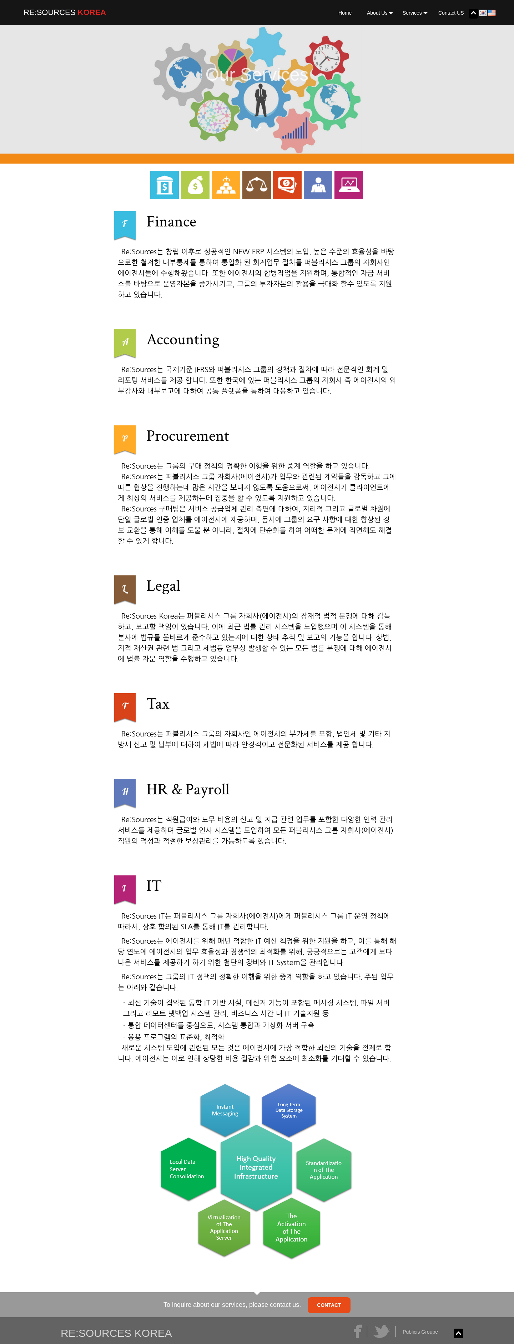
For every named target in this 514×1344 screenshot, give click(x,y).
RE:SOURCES (49, 12)
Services (415, 13)
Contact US (451, 13)
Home (345, 13)
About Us (380, 13)
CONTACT (329, 1305)
